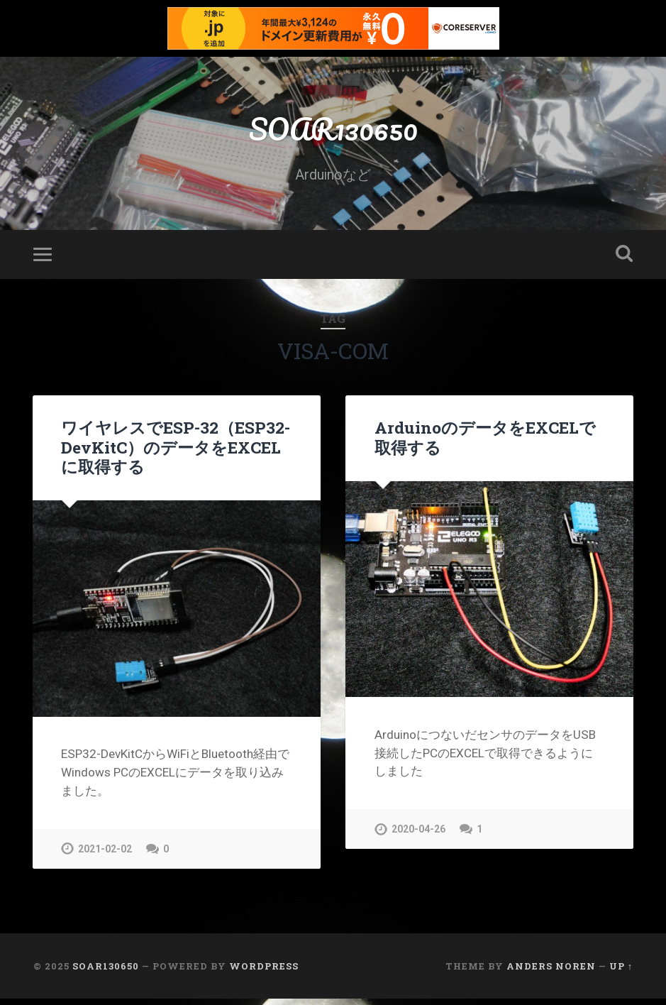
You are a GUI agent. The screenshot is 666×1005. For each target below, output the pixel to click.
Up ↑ (621, 971)
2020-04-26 (418, 835)
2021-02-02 (105, 854)
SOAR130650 (333, 131)
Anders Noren (551, 971)
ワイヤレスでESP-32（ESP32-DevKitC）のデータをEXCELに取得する (175, 453)
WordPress (264, 971)
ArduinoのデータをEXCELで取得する (484, 443)
